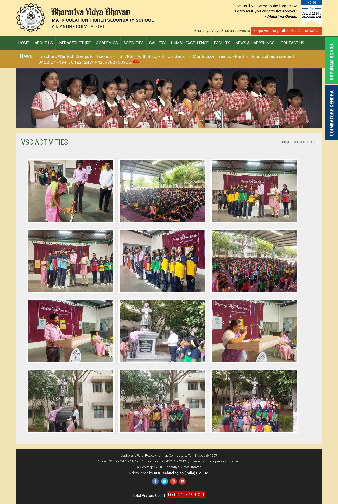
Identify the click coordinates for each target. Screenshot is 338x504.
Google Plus (173, 481)
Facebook (155, 481)
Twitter (164, 481)
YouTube (182, 481)
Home (286, 142)
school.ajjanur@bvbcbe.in (221, 461)
